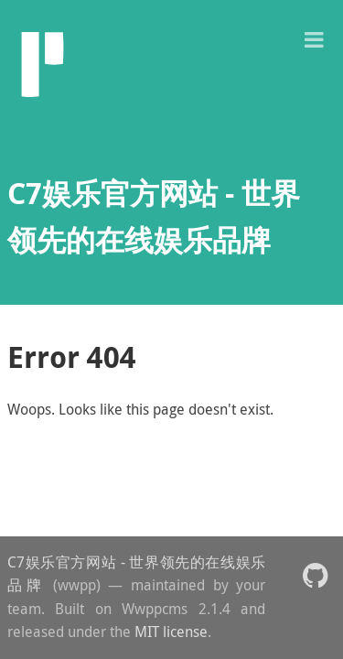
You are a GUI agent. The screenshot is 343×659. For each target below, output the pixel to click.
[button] (314, 38)
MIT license (171, 631)
